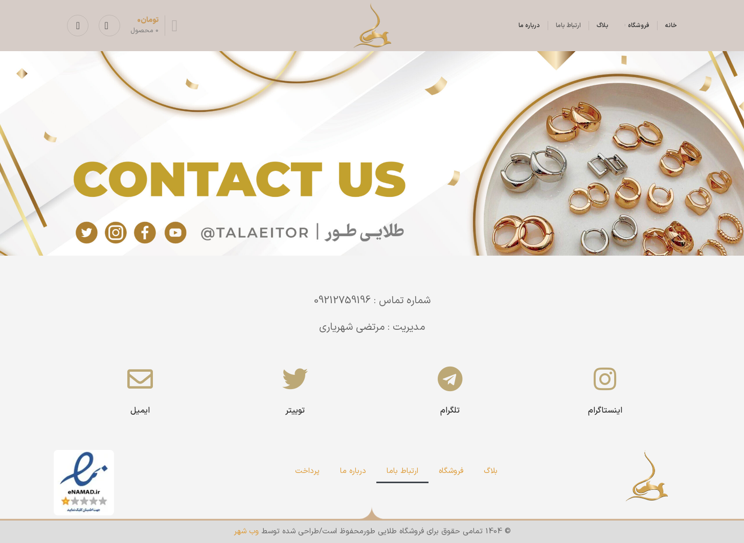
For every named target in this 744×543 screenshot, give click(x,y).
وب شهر (246, 531)
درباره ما (353, 471)
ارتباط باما (402, 471)
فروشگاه (451, 471)
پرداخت (307, 471)
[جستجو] (109, 25)
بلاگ (491, 471)
